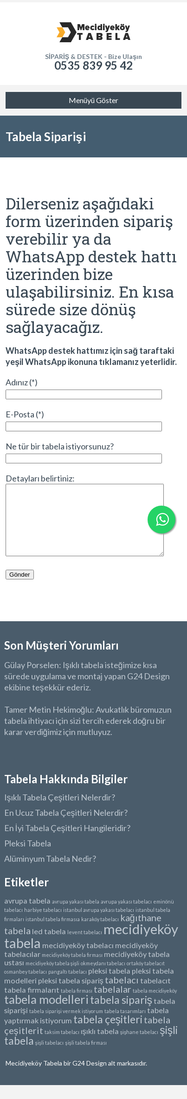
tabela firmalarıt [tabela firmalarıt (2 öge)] (31, 1003)
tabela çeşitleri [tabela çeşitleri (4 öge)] (108, 1033)
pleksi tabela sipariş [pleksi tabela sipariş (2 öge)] (70, 994)
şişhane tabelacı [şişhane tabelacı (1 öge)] (139, 1046)
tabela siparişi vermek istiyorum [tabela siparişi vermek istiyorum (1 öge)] (66, 1025)
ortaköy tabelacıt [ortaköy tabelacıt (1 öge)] (146, 977)
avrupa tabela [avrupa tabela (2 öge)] (27, 914)
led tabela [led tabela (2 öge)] (49, 945)
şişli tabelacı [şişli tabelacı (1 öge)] (49, 1056)
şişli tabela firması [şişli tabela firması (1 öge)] (86, 1056)
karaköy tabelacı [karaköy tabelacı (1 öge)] (100, 933)
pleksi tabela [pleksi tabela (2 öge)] (109, 984)
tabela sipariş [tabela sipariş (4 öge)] (121, 1013)
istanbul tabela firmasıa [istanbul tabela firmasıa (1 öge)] (53, 933)
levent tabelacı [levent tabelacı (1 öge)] (84, 946)
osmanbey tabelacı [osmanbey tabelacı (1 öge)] (25, 985)
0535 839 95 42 (93, 65)
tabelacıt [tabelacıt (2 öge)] (155, 994)
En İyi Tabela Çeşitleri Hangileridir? (67, 842)
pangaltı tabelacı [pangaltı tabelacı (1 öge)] (67, 985)
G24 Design (89, 1077)
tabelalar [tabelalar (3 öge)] (112, 1002)
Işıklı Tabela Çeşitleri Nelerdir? (59, 811)
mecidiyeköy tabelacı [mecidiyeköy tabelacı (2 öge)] (78, 959)
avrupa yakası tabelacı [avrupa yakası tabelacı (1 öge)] (126, 915)
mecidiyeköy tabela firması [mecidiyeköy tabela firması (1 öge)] (72, 969)
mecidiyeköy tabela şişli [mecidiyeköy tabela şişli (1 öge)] (53, 977)
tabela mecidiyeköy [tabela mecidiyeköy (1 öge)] (155, 1004)
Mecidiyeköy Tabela (35, 1077)
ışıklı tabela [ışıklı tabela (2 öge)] (100, 1044)
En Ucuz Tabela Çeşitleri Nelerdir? (66, 826)
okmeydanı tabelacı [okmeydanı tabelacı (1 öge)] (103, 977)
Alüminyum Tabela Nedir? (50, 872)
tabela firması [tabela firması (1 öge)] (76, 1004)
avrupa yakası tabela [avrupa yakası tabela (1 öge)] (75, 915)
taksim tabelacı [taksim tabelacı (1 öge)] (62, 1046)
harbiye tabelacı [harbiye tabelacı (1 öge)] (43, 924)
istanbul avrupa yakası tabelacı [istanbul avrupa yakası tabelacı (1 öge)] (98, 924)
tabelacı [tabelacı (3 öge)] (122, 993)
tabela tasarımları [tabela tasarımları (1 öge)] (125, 1025)
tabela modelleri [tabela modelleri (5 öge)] (46, 1013)
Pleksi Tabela (27, 857)
